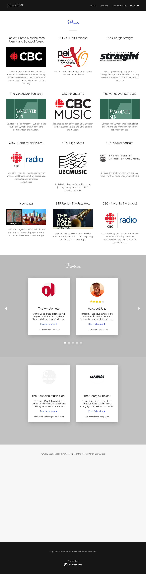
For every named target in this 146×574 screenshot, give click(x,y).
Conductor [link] (119, 6)
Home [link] (93, 6)
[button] (134, 6)
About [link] (104, 6)
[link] (15, 5)
